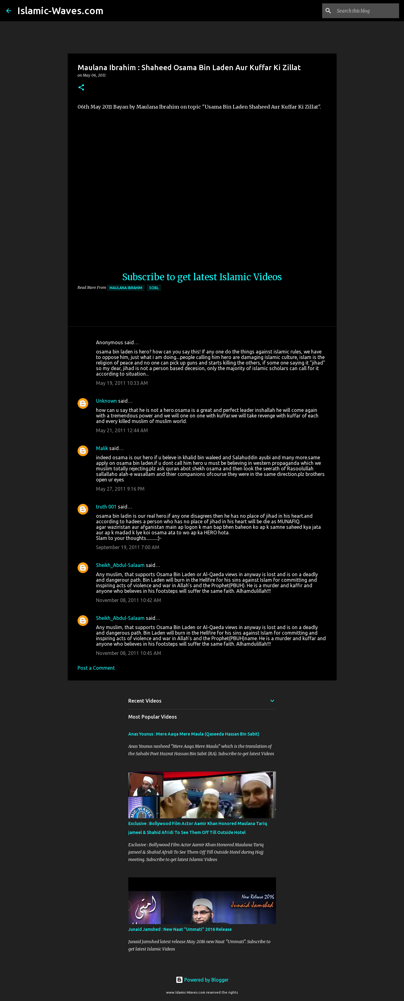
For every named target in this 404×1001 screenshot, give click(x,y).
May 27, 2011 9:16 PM (120, 489)
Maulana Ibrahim (126, 288)
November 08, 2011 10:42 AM (128, 600)
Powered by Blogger (202, 980)
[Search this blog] (366, 10)
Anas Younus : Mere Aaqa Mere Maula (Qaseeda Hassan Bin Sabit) (193, 734)
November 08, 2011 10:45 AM (128, 653)
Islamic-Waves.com (60, 10)
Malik (102, 448)
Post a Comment (96, 668)
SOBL (154, 288)
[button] (81, 88)
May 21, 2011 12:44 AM (122, 430)
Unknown (106, 401)
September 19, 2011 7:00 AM (127, 547)
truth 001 (106, 506)
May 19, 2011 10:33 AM (122, 383)
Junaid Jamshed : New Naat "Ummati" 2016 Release (180, 929)
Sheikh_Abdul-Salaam (120, 565)
